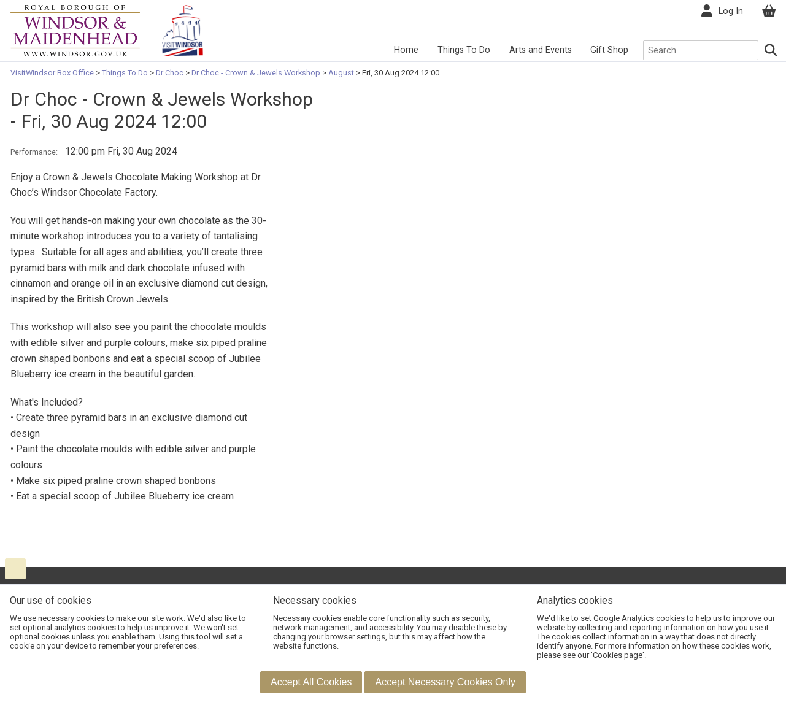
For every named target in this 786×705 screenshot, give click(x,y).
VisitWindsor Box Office (53, 72)
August (341, 72)
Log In (731, 11)
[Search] (770, 50)
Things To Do (463, 50)
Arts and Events (540, 50)
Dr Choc (169, 72)
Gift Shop (609, 50)
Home (406, 50)
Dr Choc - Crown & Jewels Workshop (256, 72)
